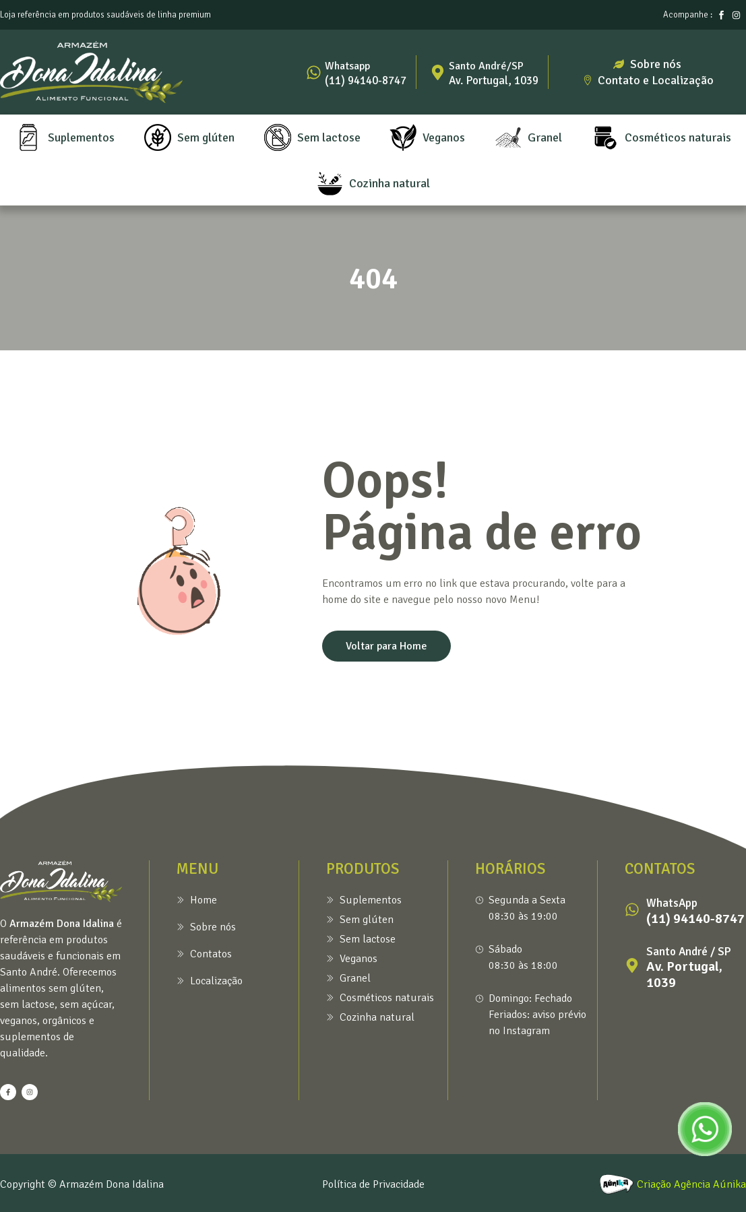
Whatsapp (347, 66)
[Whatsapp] (313, 72)
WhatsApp (671, 903)
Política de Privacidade (373, 1184)
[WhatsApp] (632, 909)
